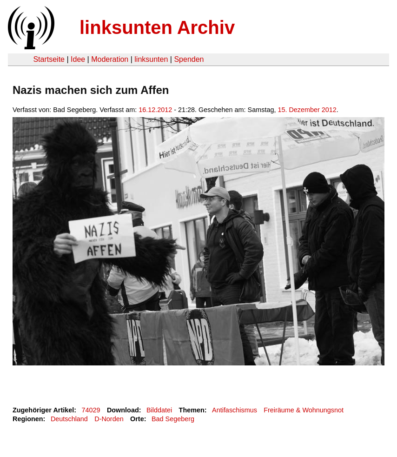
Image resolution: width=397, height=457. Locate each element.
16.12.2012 (155, 109)
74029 (91, 410)
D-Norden (108, 419)
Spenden (189, 59)
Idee (78, 59)
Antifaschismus (234, 410)
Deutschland (69, 419)
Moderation (109, 59)
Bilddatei (159, 410)
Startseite (49, 59)
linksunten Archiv (157, 27)
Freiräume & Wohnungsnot (304, 410)
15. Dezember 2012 (307, 109)
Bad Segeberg (173, 419)
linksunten (151, 59)
